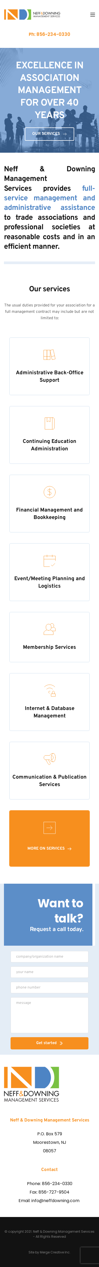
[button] (92, 14)
